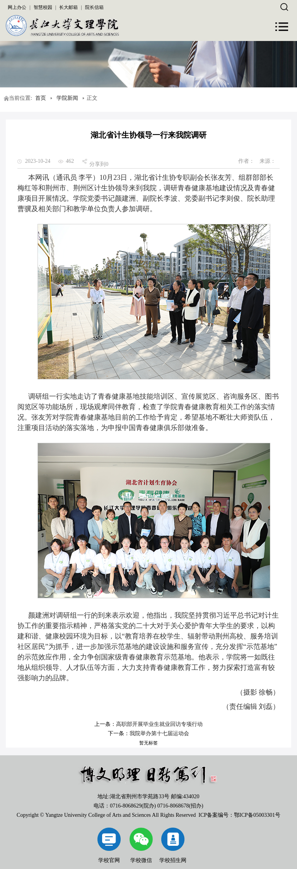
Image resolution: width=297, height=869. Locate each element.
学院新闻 (67, 98)
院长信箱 (94, 7)
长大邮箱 (68, 7)
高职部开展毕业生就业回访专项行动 (159, 724)
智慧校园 (43, 7)
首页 (40, 98)
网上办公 (17, 7)
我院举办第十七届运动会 (159, 733)
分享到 (97, 164)
